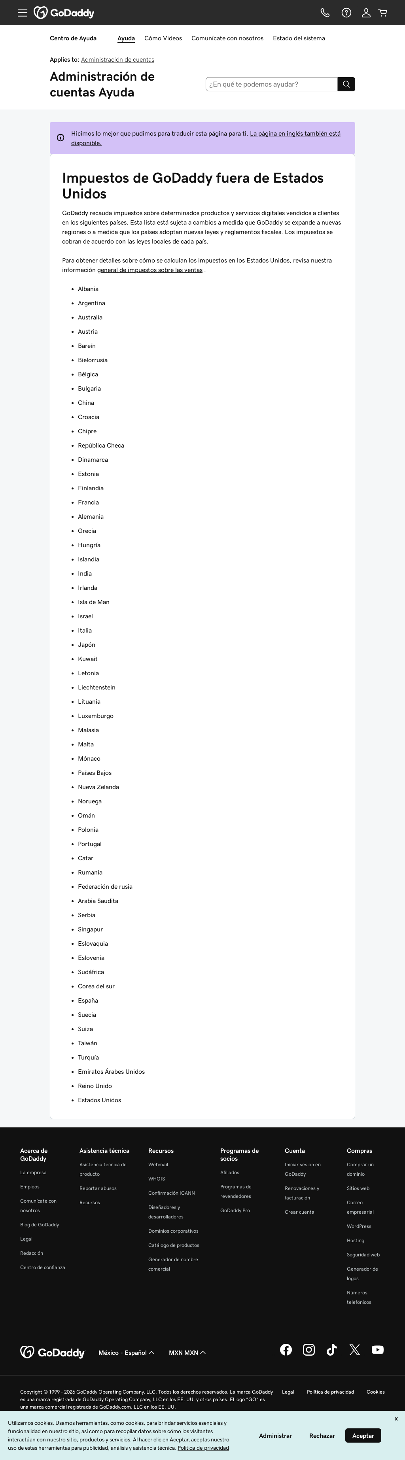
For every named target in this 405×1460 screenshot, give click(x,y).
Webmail (158, 1164)
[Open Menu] (19, 12)
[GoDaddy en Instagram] (309, 1354)
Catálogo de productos (173, 1245)
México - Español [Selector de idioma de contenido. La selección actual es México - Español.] (127, 1352)
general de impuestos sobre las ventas (149, 269)
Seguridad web (363, 1254)
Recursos (89, 1202)
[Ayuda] (346, 13)
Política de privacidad (330, 1391)
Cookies (376, 1391)
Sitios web (358, 1188)
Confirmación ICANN (171, 1193)
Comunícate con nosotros (227, 38)
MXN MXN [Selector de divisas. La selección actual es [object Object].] (188, 1352)
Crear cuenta (299, 1211)
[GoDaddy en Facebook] (286, 1354)
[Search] (346, 84)
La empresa (33, 1172)
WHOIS (156, 1178)
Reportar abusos (98, 1188)
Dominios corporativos (173, 1230)
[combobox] (272, 84)
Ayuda (126, 38)
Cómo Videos (163, 38)
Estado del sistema (299, 38)
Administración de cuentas (117, 59)
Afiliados (229, 1172)
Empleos (30, 1186)
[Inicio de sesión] (366, 13)
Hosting (355, 1240)
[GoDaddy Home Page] (53, 1352)
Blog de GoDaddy (39, 1224)
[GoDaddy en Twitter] (355, 1354)
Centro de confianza (42, 1267)
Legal (26, 1238)
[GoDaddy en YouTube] (378, 1354)
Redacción (31, 1253)
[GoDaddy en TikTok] (332, 1354)
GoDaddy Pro (235, 1210)
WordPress (359, 1226)
